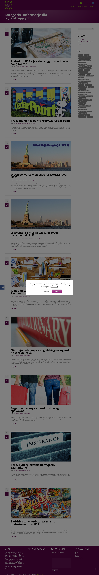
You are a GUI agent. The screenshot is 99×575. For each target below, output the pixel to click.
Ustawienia (46, 291)
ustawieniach (54, 287)
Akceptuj (56, 291)
